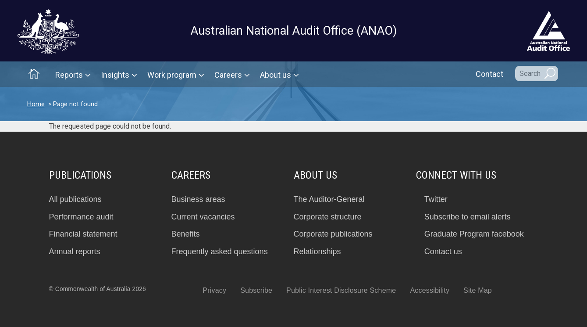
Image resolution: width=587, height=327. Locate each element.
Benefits (185, 234)
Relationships (317, 251)
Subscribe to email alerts (467, 216)
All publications (75, 199)
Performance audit (81, 216)
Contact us (443, 251)
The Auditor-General (329, 199)
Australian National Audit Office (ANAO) (293, 31)
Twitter (436, 199)
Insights (115, 74)
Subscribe (256, 290)
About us (275, 74)
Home (36, 104)
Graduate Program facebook (474, 234)
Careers (228, 74)
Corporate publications (333, 234)
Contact (489, 74)
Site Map (477, 290)
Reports (69, 74)
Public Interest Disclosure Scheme (341, 290)
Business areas (198, 199)
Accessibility (429, 290)
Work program (171, 74)
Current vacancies (203, 216)
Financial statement (83, 234)
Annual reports (74, 251)
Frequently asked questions (219, 251)
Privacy (214, 290)
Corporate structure (328, 216)
